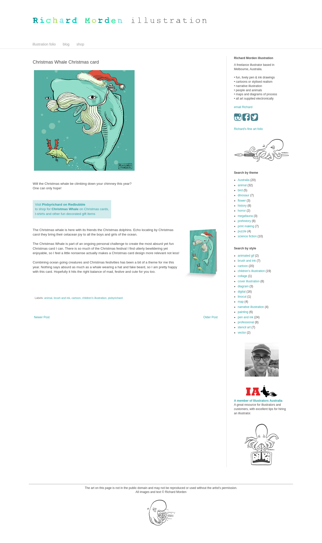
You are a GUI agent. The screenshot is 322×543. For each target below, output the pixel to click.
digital (242, 291)
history (242, 205)
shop (80, 44)
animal (48, 297)
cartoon (75, 297)
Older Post (210, 317)
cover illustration (249, 281)
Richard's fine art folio (248, 129)
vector (242, 332)
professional (246, 322)
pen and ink (245, 317)
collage (242, 276)
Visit (60, 204)
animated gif (246, 255)
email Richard (243, 107)
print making (246, 226)
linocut (242, 296)
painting (243, 312)
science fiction (247, 236)
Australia (244, 180)
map (241, 301)
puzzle (242, 231)
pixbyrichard (115, 297)
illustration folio (44, 44)
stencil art (244, 327)
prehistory (244, 221)
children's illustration (94, 297)
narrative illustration (251, 307)
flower (242, 200)
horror (242, 210)
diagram (243, 286)
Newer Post (42, 317)
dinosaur (243, 195)
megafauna (245, 216)
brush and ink (62, 297)
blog (66, 44)
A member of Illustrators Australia (258, 400)
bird (240, 190)
